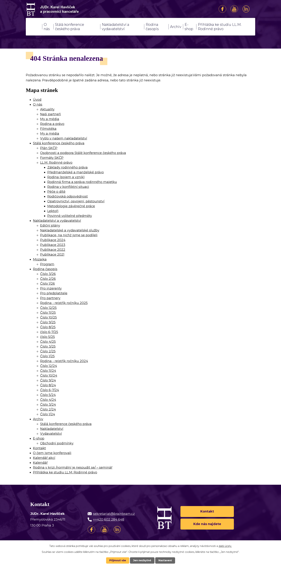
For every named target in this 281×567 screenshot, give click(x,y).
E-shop (189, 26)
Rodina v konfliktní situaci (68, 187)
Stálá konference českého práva (69, 26)
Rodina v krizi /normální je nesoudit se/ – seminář (72, 467)
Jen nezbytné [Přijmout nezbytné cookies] (142, 560)
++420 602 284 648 (108, 519)
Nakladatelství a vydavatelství (115, 26)
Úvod (34, 26)
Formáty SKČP (51, 158)
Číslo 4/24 (48, 400)
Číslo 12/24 (48, 366)
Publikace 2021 (52, 255)
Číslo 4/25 (48, 342)
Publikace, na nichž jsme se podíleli (68, 235)
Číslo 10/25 (48, 317)
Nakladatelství (51, 429)
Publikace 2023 (52, 245)
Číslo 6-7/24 (49, 390)
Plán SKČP (48, 148)
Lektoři (52, 211)
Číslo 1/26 (47, 284)
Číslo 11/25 (48, 313)
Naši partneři (50, 114)
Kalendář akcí (44, 458)
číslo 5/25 (47, 337)
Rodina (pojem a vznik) (66, 177)
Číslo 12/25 (48, 308)
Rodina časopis (152, 26)
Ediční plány (50, 225)
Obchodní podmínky (56, 443)
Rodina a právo (52, 124)
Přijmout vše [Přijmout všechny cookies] (117, 560)
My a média (49, 119)
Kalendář (40, 463)
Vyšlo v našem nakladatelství (63, 138)
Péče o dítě (56, 192)
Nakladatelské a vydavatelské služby (69, 230)
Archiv (175, 27)
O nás (47, 26)
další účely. (225, 546)
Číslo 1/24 (47, 414)
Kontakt (39, 448)
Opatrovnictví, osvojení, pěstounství (75, 201)
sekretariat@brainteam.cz (114, 514)
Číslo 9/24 (48, 380)
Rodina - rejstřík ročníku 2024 (64, 361)
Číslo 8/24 (48, 385)
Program (47, 264)
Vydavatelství (51, 434)
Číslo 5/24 (48, 395)
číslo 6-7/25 (49, 332)
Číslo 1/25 (47, 356)
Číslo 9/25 (48, 322)
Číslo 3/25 (48, 346)
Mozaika (40, 259)
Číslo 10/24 (48, 376)
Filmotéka (48, 129)
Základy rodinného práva (67, 167)
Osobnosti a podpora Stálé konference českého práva (83, 153)
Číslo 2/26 (48, 279)
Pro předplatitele (53, 293)
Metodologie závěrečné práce (71, 206)
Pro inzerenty (51, 288)
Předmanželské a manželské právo (75, 172)
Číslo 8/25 (48, 327)
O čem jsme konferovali (52, 453)
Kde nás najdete (207, 524)
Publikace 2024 (52, 240)
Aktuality (47, 109)
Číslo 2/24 (48, 409)
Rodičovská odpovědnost (67, 196)
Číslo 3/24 (48, 405)
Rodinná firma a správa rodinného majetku (82, 182)
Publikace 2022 (52, 250)
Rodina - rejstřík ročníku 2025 (64, 303)
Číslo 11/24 (48, 371)
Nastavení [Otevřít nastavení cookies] (165, 560)
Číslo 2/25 (48, 351)
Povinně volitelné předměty (69, 216)
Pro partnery (50, 298)
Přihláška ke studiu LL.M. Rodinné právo (219, 26)
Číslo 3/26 (48, 274)
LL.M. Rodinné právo (56, 163)
